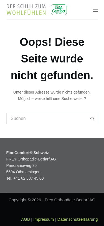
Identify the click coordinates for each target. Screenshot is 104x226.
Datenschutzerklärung (77, 219)
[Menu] (95, 9)
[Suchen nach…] (46, 118)
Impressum (43, 219)
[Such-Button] (92, 118)
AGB (25, 219)
